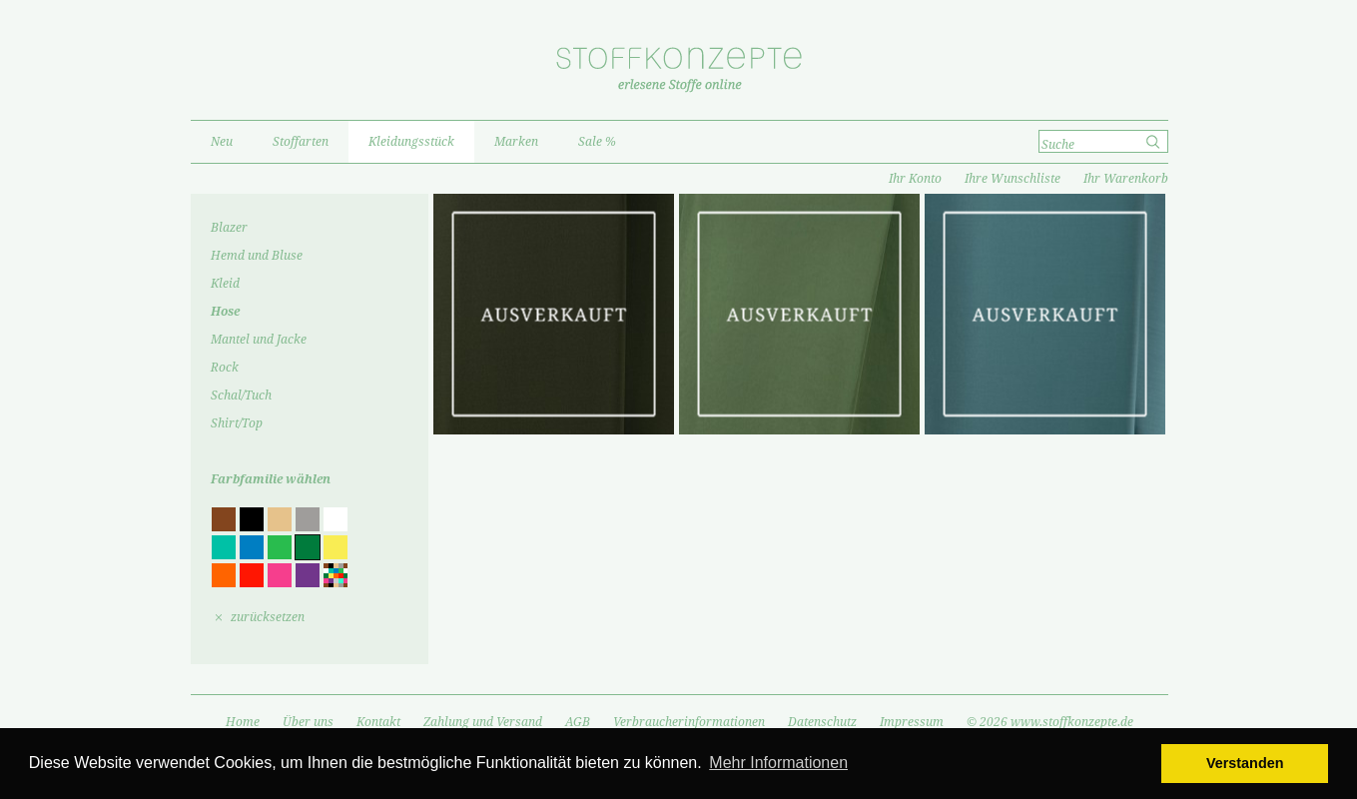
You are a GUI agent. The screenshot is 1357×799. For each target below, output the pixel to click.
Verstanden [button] (1245, 763)
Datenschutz (822, 722)
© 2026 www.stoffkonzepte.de (1050, 722)
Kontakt (378, 722)
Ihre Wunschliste (1012, 179)
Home (243, 722)
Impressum (912, 722)
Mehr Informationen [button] (778, 762)
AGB (577, 722)
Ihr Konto (915, 179)
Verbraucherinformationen (689, 722)
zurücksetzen (268, 617)
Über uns (308, 722)
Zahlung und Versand (482, 722)
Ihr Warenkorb (1125, 179)
